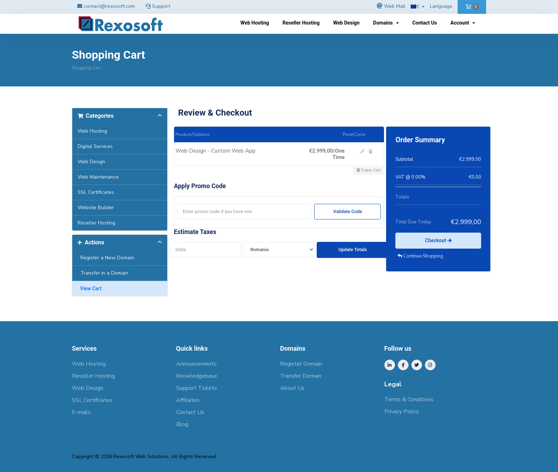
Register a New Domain (106, 257)
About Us (292, 388)
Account (463, 23)
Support (158, 6)
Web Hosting (255, 23)
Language (441, 6)
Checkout (438, 240)
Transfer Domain (300, 376)
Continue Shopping (420, 256)
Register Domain (301, 364)
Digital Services (95, 146)
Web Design (346, 23)
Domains (386, 23)
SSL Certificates (96, 192)
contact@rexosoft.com (109, 6)
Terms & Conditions (408, 399)
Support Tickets (196, 388)
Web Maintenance (98, 177)
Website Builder (96, 207)
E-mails (81, 412)
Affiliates (188, 400)
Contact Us (424, 23)
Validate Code (347, 211)
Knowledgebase (196, 376)
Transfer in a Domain (103, 273)
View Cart (90, 288)
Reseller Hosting (301, 23)
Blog (182, 424)
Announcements (196, 364)
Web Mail (394, 6)
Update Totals (352, 249)
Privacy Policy (401, 411)
